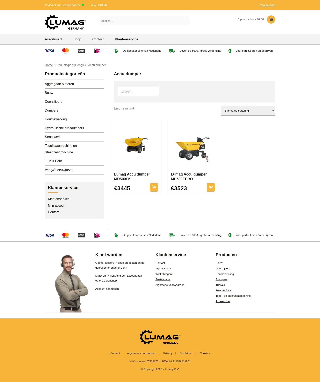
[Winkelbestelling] (248, 111)
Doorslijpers (53, 101)
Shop (77, 39)
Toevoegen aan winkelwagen (154, 187)
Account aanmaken (107, 288)
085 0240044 (99, 5)
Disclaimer (186, 353)
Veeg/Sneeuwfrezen (59, 170)
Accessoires (223, 301)
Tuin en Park (223, 290)
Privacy (167, 353)
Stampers (221, 279)
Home (49, 65)
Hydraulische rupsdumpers (64, 128)
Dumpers (51, 110)
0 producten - (256, 19)
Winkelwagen (163, 274)
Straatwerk (52, 137)
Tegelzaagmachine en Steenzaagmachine (61, 149)
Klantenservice (126, 39)
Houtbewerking (56, 119)
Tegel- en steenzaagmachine (233, 295)
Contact (98, 39)
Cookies (205, 353)
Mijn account (267, 5)
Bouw (49, 93)
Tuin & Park (53, 161)
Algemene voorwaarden (169, 284)
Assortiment (53, 39)
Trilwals (220, 284)
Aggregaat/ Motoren (59, 84)
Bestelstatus (162, 279)
